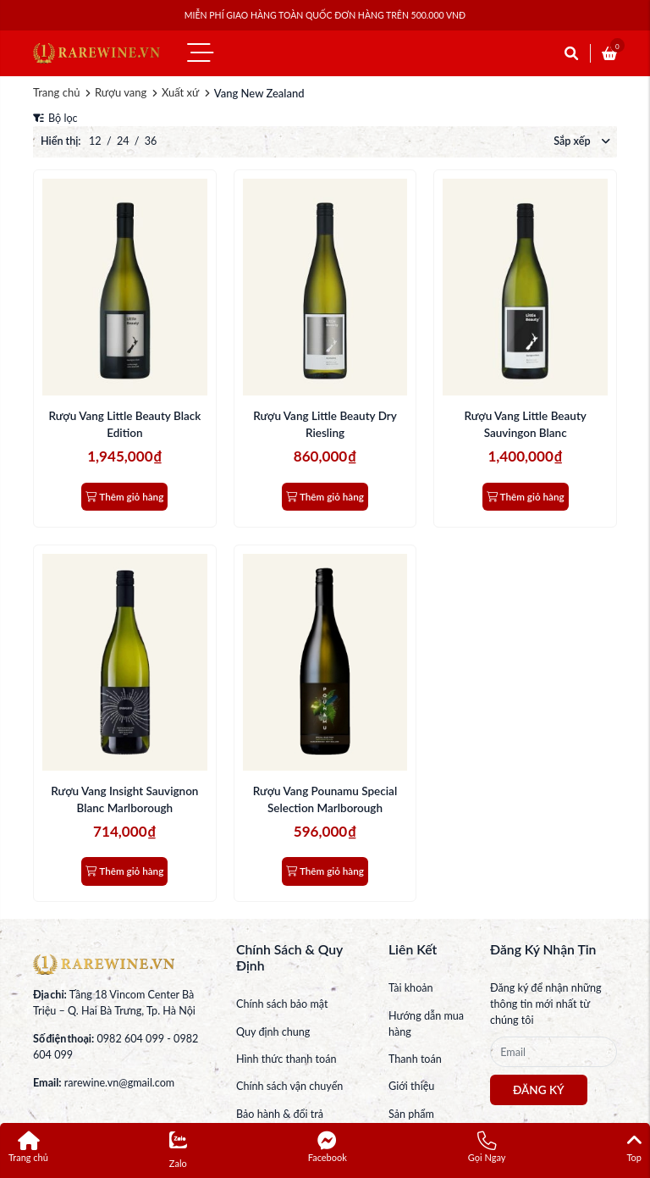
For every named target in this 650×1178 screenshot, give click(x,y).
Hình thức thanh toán (286, 1059)
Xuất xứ (180, 92)
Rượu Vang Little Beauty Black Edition (124, 424)
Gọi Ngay (487, 1147)
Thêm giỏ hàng (124, 496)
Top (634, 1147)
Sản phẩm (411, 1114)
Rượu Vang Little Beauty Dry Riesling (325, 424)
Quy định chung (273, 1032)
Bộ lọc (55, 118)
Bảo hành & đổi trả (279, 1114)
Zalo (178, 1150)
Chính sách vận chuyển (289, 1086)
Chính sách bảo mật (282, 1004)
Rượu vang (120, 92)
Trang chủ (56, 92)
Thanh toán (415, 1059)
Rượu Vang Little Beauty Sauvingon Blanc (525, 424)
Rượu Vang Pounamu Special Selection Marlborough (325, 799)
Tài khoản (410, 988)
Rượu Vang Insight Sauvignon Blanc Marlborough (124, 799)
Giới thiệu (411, 1086)
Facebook (327, 1147)
